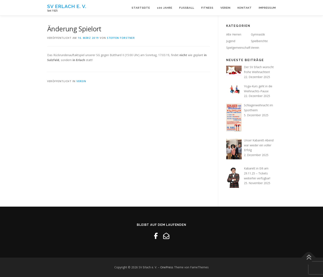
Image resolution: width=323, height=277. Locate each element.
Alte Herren (233, 34)
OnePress (166, 267)
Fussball (186, 7)
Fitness (207, 7)
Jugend (230, 41)
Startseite (141, 7)
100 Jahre (164, 7)
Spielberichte (259, 41)
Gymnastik (258, 34)
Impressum (267, 7)
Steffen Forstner (121, 38)
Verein (225, 7)
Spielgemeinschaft (238, 48)
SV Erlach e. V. (66, 6)
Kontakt (245, 7)
